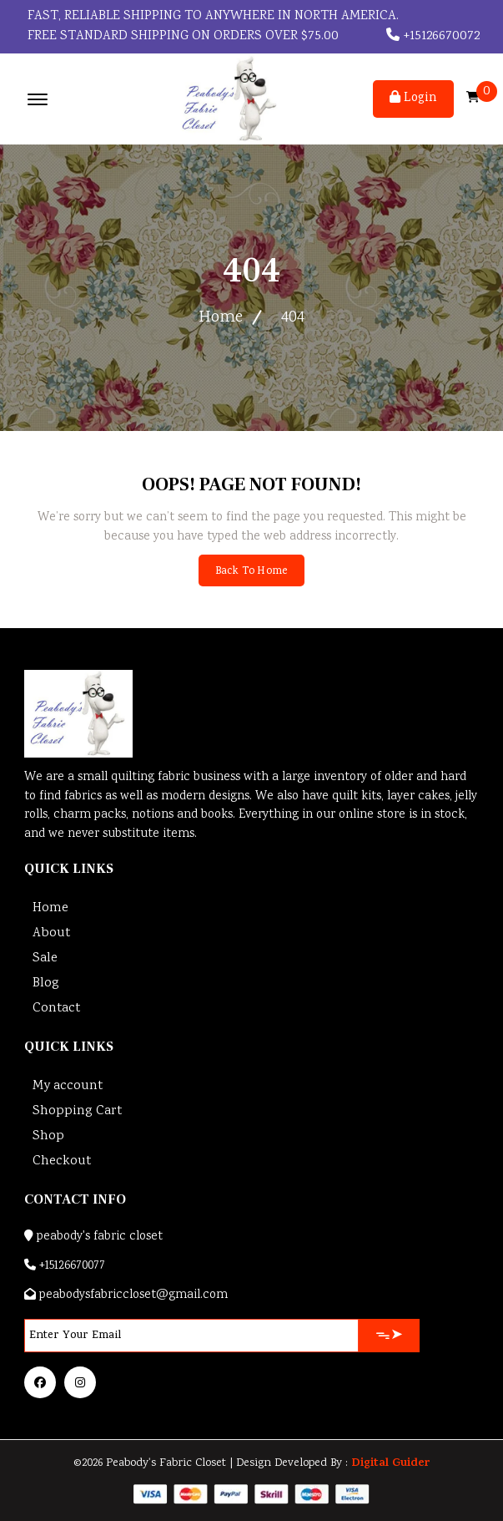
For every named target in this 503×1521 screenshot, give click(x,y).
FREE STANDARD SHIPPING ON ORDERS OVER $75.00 (181, 36)
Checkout (62, 1161)
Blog (46, 983)
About (51, 933)
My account (68, 1086)
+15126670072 (433, 36)
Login (413, 98)
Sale (45, 958)
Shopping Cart (77, 1111)
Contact (56, 1008)
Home (221, 318)
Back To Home (251, 572)
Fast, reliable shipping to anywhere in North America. (211, 16)
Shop (48, 1136)
